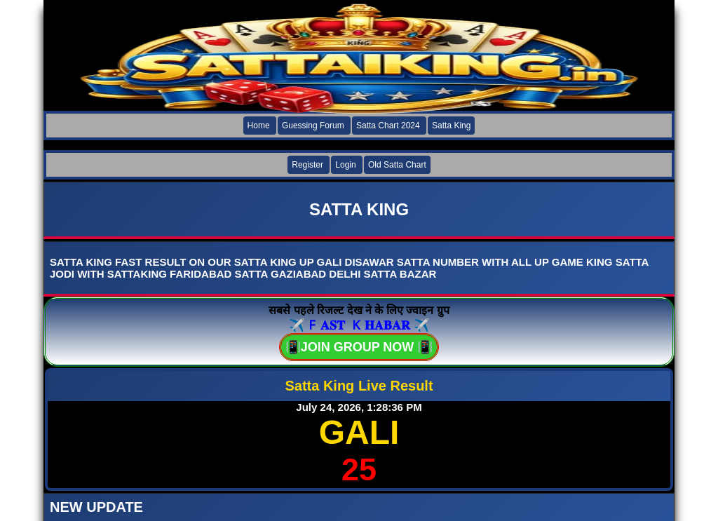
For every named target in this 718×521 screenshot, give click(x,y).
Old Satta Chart (397, 165)
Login (345, 165)
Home (259, 125)
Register (307, 165)
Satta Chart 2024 (388, 125)
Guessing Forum (313, 125)
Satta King (451, 125)
